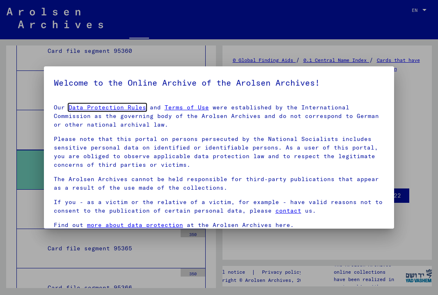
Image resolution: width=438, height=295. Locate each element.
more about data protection (135, 225)
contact (288, 210)
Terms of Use (187, 107)
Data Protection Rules (107, 107)
